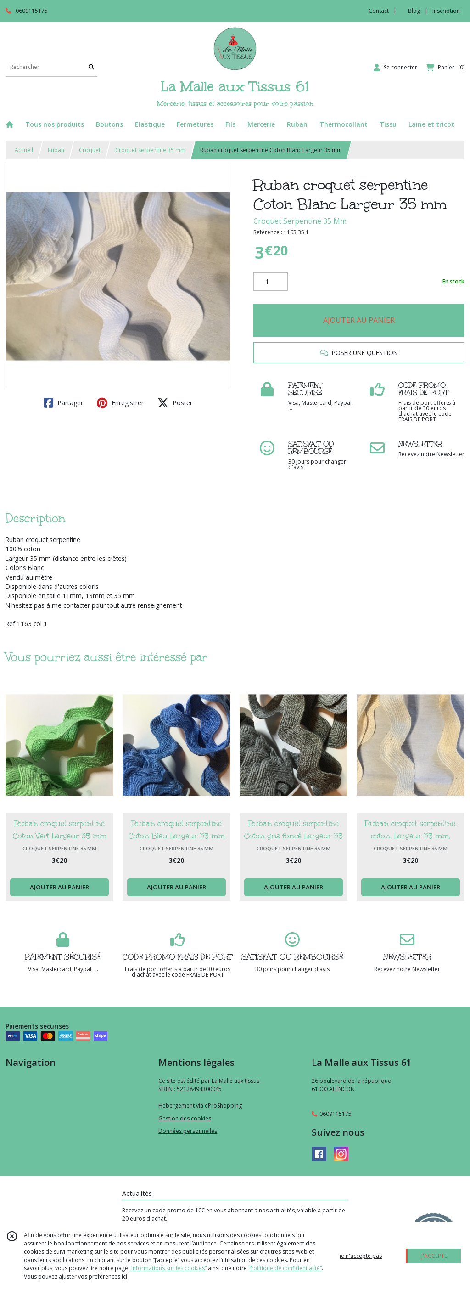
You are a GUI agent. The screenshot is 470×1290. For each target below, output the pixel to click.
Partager (63, 402)
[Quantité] (270, 281)
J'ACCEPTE (434, 1256)
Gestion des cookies (184, 1118)
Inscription (446, 11)
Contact (379, 11)
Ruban (56, 150)
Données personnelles (187, 1131)
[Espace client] (395, 67)
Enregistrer (120, 402)
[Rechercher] (91, 67)
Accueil (24, 150)
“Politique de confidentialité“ (285, 1268)
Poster (174, 402)
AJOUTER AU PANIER (359, 320)
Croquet (90, 150)
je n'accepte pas (361, 1256)
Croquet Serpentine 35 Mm (300, 221)
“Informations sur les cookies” (168, 1268)
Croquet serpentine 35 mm (150, 150)
